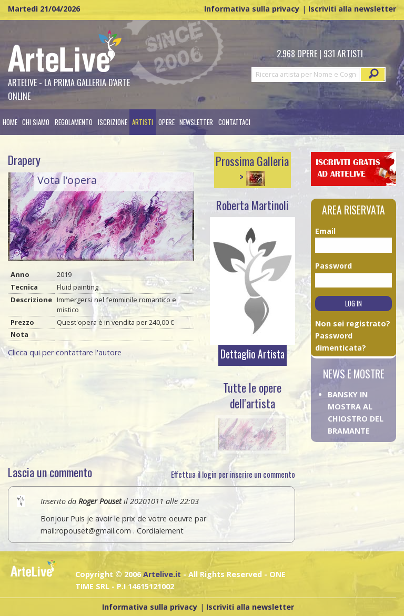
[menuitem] (10, 122)
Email (325, 231)
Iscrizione (112, 122)
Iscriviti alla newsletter (352, 9)
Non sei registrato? (352, 323)
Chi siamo (35, 122)
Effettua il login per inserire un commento (233, 474)
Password (327, 266)
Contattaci (234, 122)
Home (10, 122)
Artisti (142, 122)
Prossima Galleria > (252, 168)
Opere (166, 122)
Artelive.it (162, 574)
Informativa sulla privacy (251, 9)
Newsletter (196, 122)
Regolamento (74, 122)
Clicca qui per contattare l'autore (65, 352)
